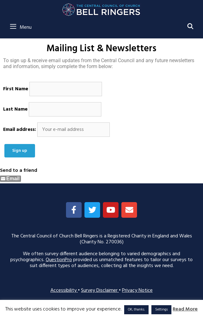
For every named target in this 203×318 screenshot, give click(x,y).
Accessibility (64, 290)
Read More (185, 309)
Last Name (15, 109)
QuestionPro (59, 260)
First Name (15, 89)
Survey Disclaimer (100, 290)
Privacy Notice (137, 290)
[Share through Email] (10, 179)
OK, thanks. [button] (136, 309)
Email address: (19, 130)
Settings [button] (161, 309)
